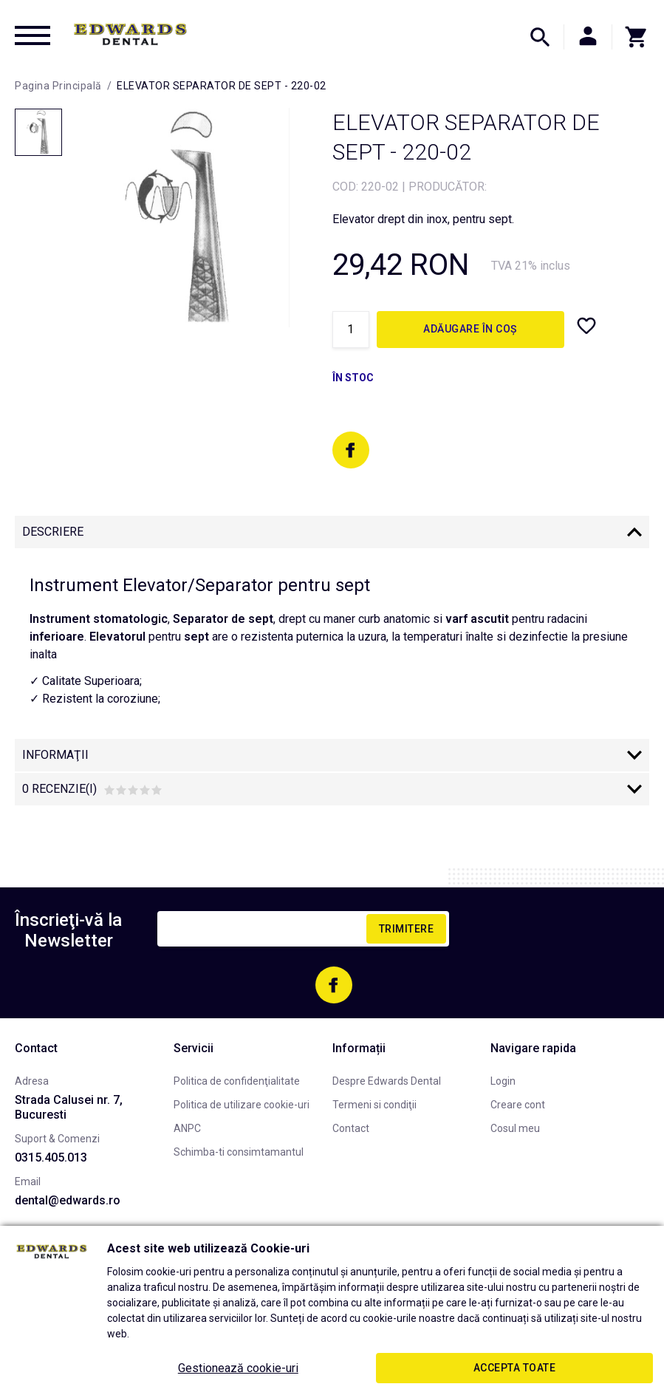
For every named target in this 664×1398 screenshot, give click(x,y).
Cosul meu (515, 1128)
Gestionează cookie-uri (238, 1368)
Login (503, 1081)
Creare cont (517, 1105)
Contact (350, 1128)
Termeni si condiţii (374, 1105)
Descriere (52, 532)
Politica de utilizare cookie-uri (241, 1105)
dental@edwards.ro (67, 1200)
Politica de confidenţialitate (237, 1081)
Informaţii (55, 755)
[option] (179, 217)
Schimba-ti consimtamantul (239, 1152)
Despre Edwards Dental (386, 1081)
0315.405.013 (51, 1157)
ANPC (187, 1128)
